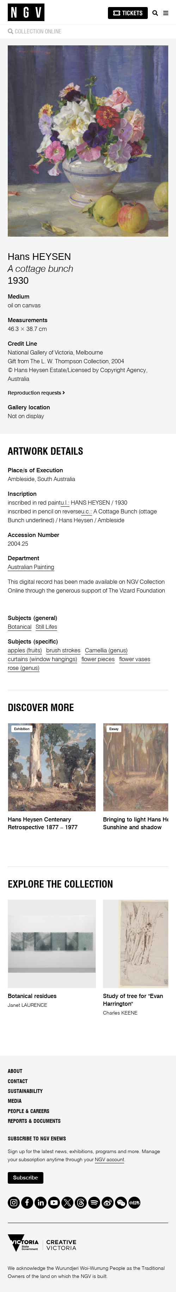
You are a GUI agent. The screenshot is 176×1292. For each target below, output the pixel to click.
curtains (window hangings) (42, 660)
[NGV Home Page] (26, 12)
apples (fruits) (25, 651)
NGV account (109, 1159)
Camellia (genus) (106, 651)
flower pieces (98, 660)
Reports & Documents (34, 1121)
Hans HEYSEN (39, 256)
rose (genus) (24, 668)
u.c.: (86, 512)
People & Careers (28, 1111)
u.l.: (65, 503)
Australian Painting (31, 567)
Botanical (19, 627)
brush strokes (63, 651)
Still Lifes (46, 627)
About (15, 1071)
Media (15, 1101)
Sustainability (25, 1091)
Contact (18, 1081)
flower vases (134, 660)
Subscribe (25, 1178)
